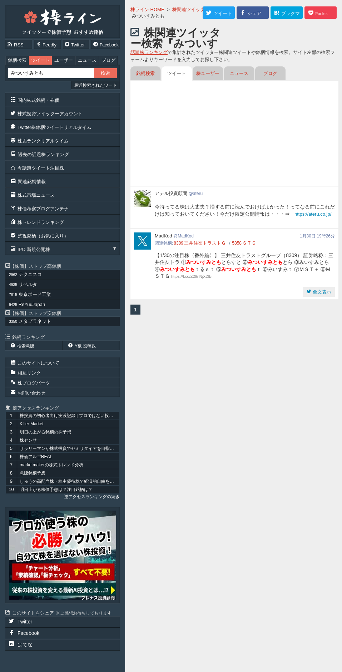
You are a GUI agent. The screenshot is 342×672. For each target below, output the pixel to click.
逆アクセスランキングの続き (92, 496)
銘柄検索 (17, 60)
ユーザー (63, 60)
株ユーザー (207, 73)
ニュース (87, 60)
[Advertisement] (234, 134)
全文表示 (321, 292)
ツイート (40, 60)
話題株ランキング (149, 52)
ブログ (108, 60)
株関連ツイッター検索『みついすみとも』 (175, 43)
